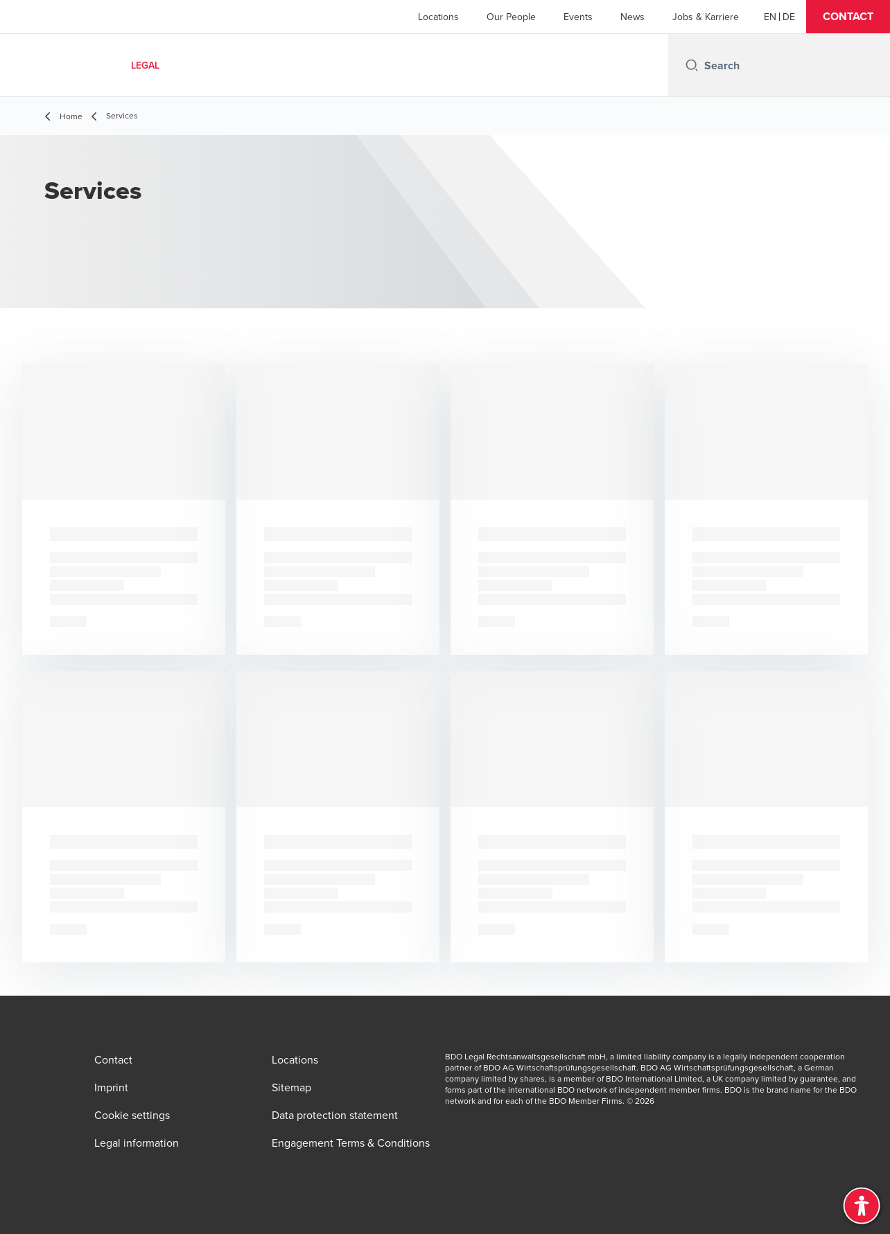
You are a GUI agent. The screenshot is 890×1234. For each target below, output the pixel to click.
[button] (848, 16)
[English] (770, 16)
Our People (511, 17)
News (632, 17)
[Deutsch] (789, 16)
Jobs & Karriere (705, 17)
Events (578, 17)
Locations (438, 17)
